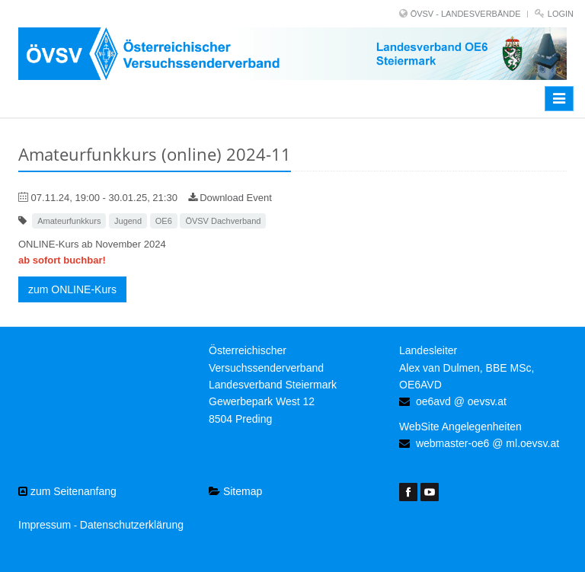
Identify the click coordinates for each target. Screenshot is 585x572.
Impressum (44, 525)
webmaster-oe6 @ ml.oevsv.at (487, 443)
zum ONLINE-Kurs (72, 289)
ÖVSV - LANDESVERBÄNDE (466, 13)
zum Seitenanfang (67, 491)
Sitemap (235, 491)
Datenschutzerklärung (132, 525)
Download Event (230, 197)
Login (561, 13)
